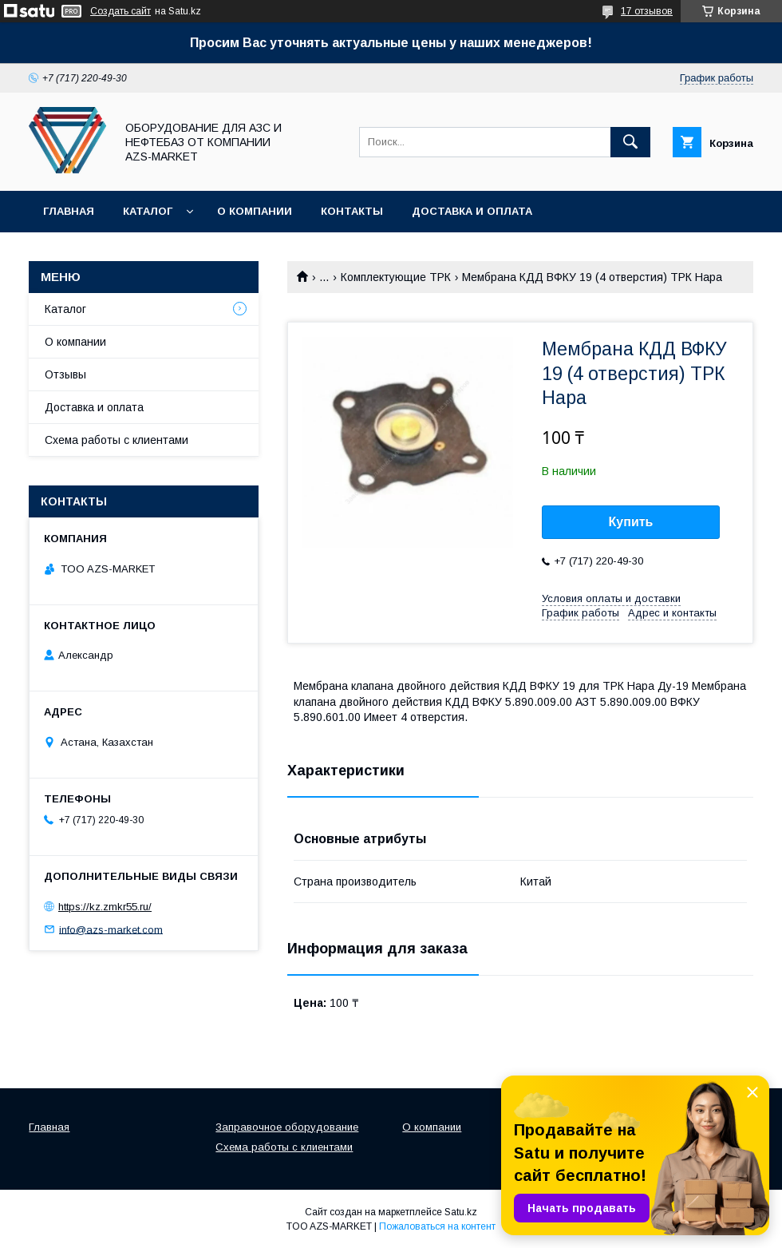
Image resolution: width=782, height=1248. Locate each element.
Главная (68, 211)
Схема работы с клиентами (116, 440)
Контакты (352, 211)
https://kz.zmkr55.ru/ (105, 907)
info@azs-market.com (111, 929)
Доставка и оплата (472, 211)
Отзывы (65, 374)
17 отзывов (647, 11)
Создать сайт (120, 11)
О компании (254, 211)
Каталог (147, 211)
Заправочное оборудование (286, 1127)
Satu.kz (460, 1212)
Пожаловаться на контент (437, 1226)
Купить (631, 522)
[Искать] (630, 142)
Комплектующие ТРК (396, 277)
